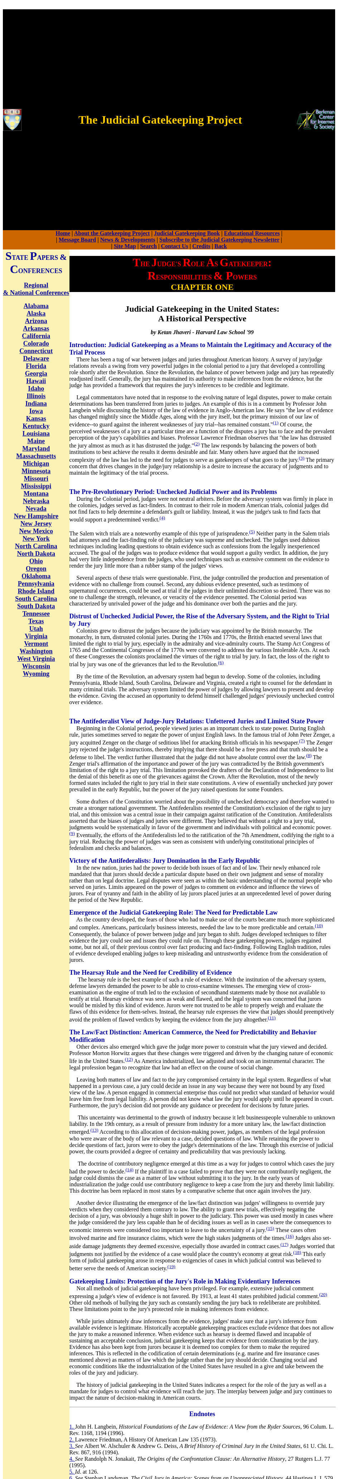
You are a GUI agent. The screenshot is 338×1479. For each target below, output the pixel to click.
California (36, 336)
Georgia (36, 373)
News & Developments (127, 240)
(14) (129, 1169)
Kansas (36, 418)
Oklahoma (35, 576)
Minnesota (35, 471)
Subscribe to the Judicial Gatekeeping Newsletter (219, 240)
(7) (302, 740)
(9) (72, 833)
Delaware (36, 358)
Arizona (36, 321)
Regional (36, 285)
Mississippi (36, 486)
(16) (290, 1236)
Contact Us (174, 246)
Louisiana (36, 433)
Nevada (36, 508)
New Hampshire (36, 516)
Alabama (36, 306)
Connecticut (36, 351)
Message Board (77, 240)
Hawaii (36, 381)
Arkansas (36, 328)
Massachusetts (36, 456)
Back (220, 246)
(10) (319, 925)
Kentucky (36, 426)
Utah (36, 628)
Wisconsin (36, 666)
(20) (323, 1294)
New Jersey (36, 523)
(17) (284, 1244)
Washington (36, 651)
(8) (309, 755)
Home (62, 233)
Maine (36, 441)
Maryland (36, 448)
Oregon (36, 568)
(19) (171, 1266)
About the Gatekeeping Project (112, 233)
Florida (36, 366)
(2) (197, 443)
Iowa (36, 411)
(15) (270, 1228)
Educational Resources (252, 233)
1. (72, 1427)
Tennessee (36, 613)
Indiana (36, 403)
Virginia (36, 636)
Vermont (36, 643)
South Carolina (36, 598)
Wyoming (36, 673)
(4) (162, 517)
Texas (36, 621)
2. (72, 1439)
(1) (276, 422)
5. (72, 1472)
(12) (129, 1059)
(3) (302, 458)
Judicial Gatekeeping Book (187, 233)
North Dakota (36, 553)
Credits (201, 246)
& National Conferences (36, 292)
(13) (94, 1130)
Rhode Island (36, 591)
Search (148, 246)
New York (36, 538)
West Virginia (36, 658)
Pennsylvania (36, 583)
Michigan (36, 463)
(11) (272, 1017)
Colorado (36, 343)
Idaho (36, 388)
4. (72, 1459)
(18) (297, 1252)
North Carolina (36, 546)
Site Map (125, 246)
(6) (221, 662)
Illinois (35, 396)
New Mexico (36, 531)
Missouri (36, 478)
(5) (252, 531)
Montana (36, 493)
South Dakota (36, 606)
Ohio (36, 561)
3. (72, 1446)
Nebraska (36, 501)
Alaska (35, 313)
